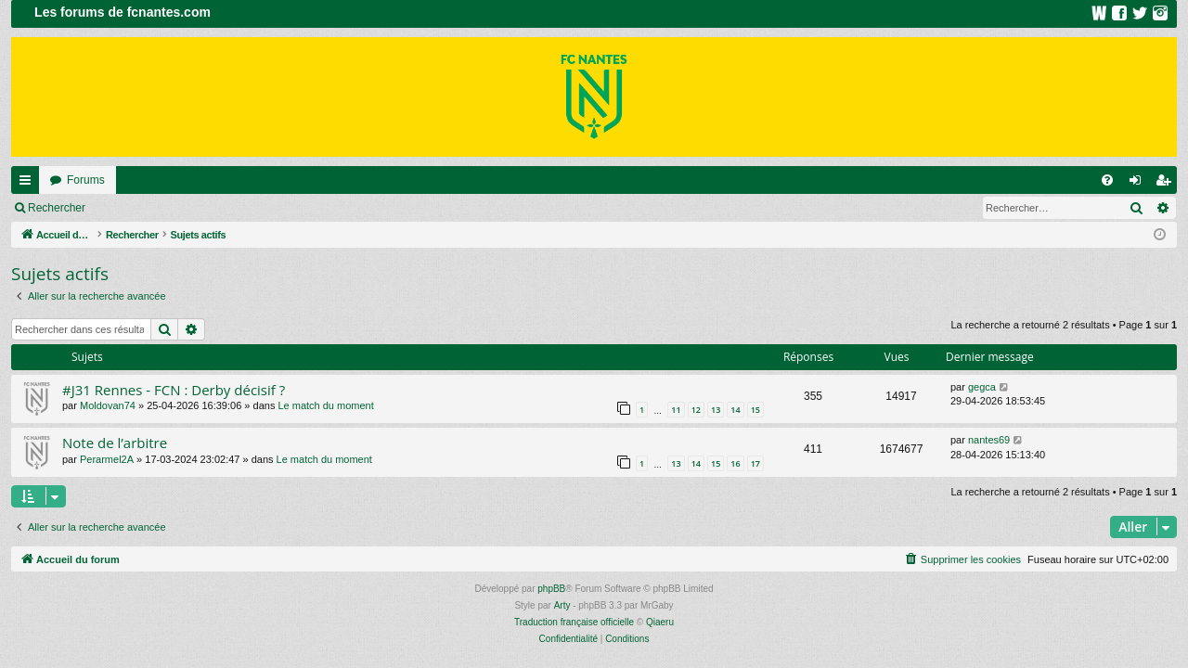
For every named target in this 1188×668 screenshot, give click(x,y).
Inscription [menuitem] (1167, 183)
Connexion (138, 207)
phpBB (551, 589)
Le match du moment (325, 405)
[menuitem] (1107, 180)
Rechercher (56, 207)
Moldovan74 (108, 405)
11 (675, 410)
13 (715, 410)
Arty (562, 605)
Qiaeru (660, 622)
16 (735, 463)
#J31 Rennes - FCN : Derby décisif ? (173, 389)
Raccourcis (29, 183)
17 (755, 463)
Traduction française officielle (574, 622)
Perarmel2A (107, 459)
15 (755, 410)
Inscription (218, 207)
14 (735, 410)
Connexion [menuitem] (1139, 183)
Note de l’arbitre (114, 442)
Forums (86, 179)
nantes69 (989, 439)
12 (696, 410)
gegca (982, 386)
